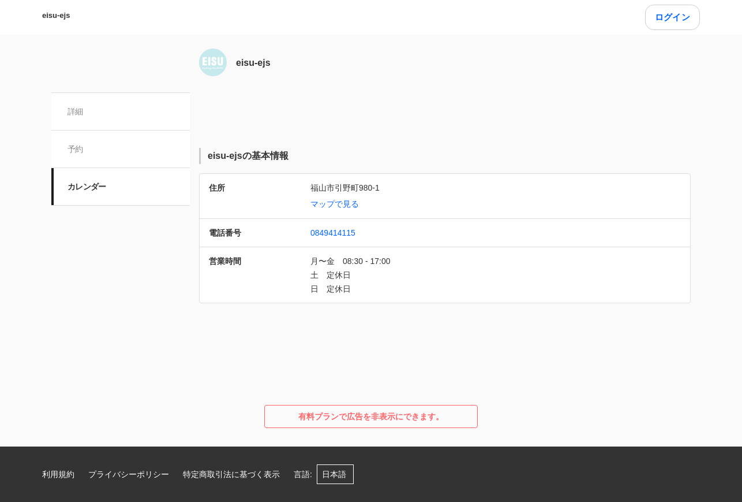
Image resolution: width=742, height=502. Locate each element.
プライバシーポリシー (128, 474)
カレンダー (87, 186)
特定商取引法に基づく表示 (231, 474)
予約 (75, 149)
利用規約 (58, 474)
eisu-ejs (56, 15)
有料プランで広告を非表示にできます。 (371, 416)
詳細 (75, 111)
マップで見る (334, 204)
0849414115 (332, 232)
